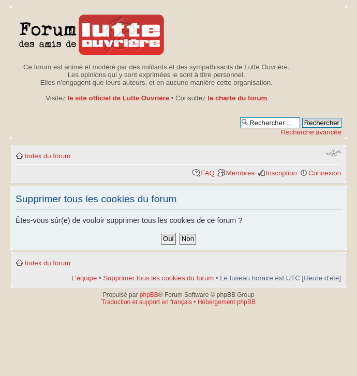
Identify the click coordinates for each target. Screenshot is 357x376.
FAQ (207, 173)
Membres (240, 173)
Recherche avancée (311, 132)
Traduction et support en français (146, 302)
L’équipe (84, 278)
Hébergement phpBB (227, 302)
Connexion (324, 173)
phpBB (149, 294)
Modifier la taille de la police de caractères (333, 152)
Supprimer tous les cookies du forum (158, 278)
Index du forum (47, 156)
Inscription (281, 173)
